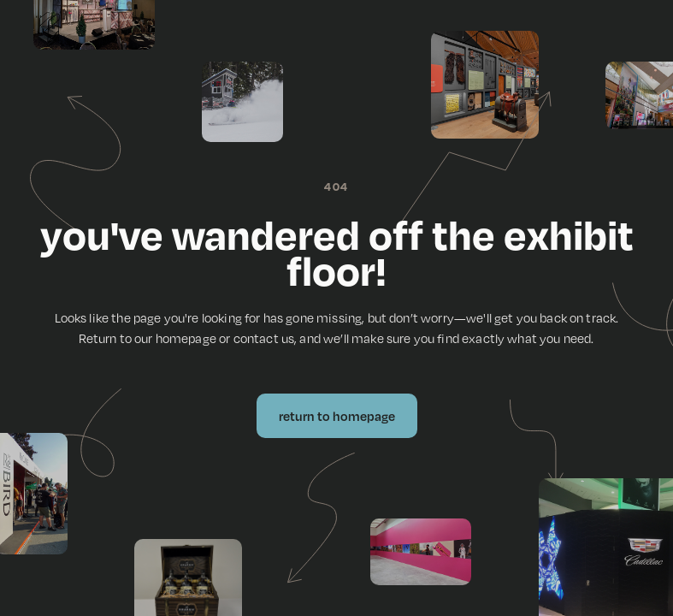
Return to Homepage (337, 416)
